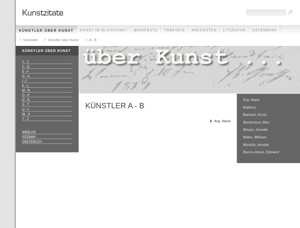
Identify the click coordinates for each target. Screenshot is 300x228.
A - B (93, 40)
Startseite (30, 40)
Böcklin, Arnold (256, 145)
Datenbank (264, 30)
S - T (25, 104)
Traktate (174, 30)
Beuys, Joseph (255, 129)
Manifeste (146, 30)
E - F (25, 71)
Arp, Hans (222, 121)
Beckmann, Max (256, 122)
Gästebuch (32, 141)
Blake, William (255, 137)
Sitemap (29, 137)
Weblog (29, 132)
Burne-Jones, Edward (261, 152)
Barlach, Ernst (255, 115)
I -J (24, 81)
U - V (25, 109)
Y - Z (25, 119)
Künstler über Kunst (46, 30)
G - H (26, 76)
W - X (26, 114)
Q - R (26, 100)
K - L (25, 85)
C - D (25, 66)
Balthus (249, 107)
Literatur (234, 30)
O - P (25, 95)
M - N (26, 90)
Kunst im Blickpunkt (104, 30)
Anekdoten (204, 30)
